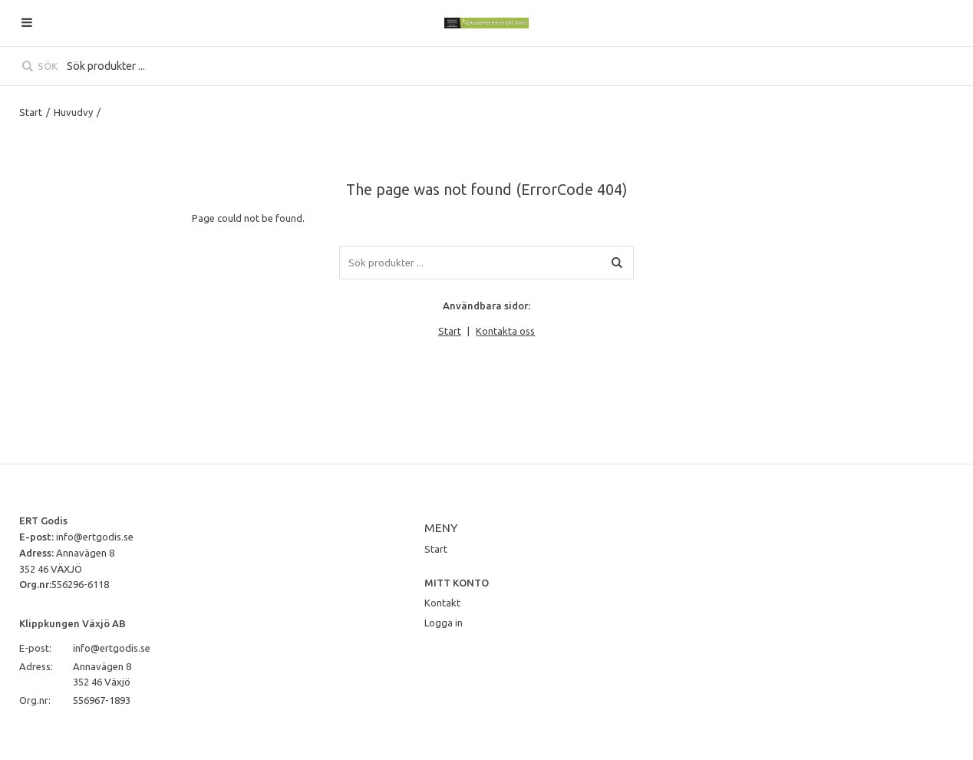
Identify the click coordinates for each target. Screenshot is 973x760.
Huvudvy (73, 112)
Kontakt (442, 602)
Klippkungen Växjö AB (72, 623)
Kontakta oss (505, 330)
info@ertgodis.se (95, 536)
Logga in (443, 622)
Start (30, 112)
